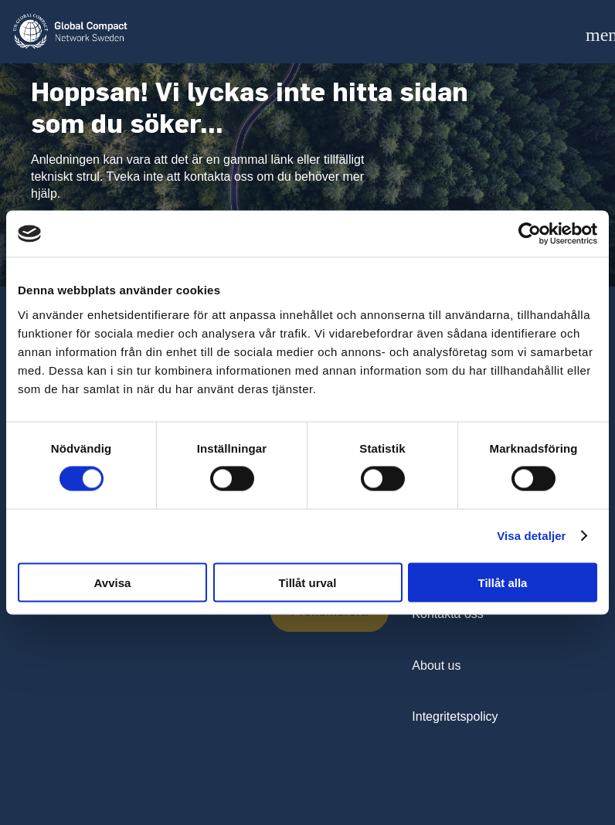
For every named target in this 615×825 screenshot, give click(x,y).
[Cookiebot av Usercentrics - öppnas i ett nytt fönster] (529, 234)
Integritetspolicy (455, 716)
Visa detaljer (531, 535)
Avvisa (112, 582)
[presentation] (148, 622)
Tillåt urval (308, 582)
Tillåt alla (503, 582)
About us (436, 665)
